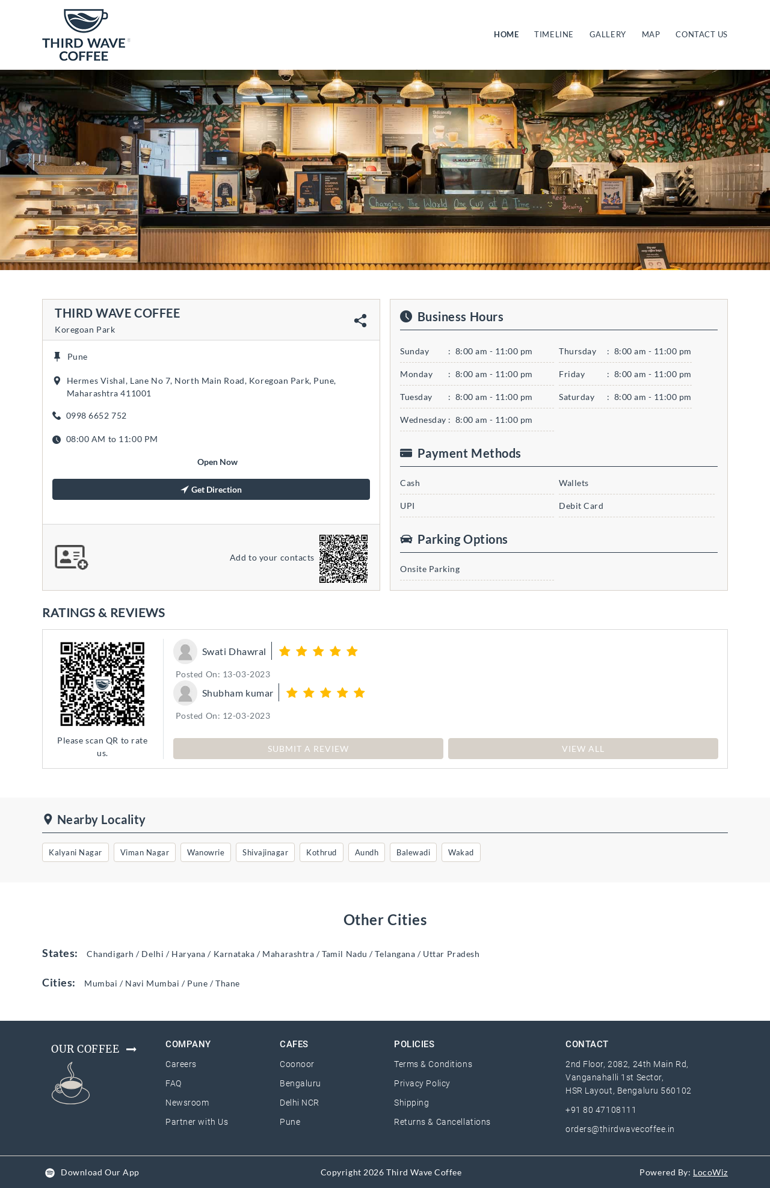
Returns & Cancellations (442, 1122)
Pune (290, 1122)
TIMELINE (553, 34)
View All (583, 748)
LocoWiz (710, 1172)
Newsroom (187, 1102)
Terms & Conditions (433, 1064)
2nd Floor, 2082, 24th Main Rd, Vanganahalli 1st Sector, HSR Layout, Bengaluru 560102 (628, 1077)
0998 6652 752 (96, 415)
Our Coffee (94, 1049)
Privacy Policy (422, 1083)
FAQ (173, 1083)
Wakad (461, 852)
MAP (651, 34)
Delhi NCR (299, 1102)
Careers (181, 1064)
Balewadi (413, 852)
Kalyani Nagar (75, 852)
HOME (508, 33)
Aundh (367, 852)
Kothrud (321, 852)
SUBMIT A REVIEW (308, 748)
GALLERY (608, 34)
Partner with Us (196, 1122)
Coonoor (297, 1064)
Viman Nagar (145, 852)
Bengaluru (300, 1083)
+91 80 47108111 (600, 1110)
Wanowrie (205, 852)
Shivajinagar (265, 852)
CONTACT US (702, 34)
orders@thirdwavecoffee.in (620, 1129)
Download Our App (100, 1172)
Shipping (411, 1102)
